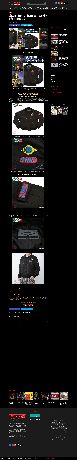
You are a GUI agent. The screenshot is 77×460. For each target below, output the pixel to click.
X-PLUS (59, 439)
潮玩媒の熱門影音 (54, 84)
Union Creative (65, 437)
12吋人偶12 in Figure (31, 8)
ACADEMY (53, 415)
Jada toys (58, 428)
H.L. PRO (58, 426)
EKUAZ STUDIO (61, 422)
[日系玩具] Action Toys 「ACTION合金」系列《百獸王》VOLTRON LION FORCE (63, 65)
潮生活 (12, 312)
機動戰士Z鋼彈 (26, 312)
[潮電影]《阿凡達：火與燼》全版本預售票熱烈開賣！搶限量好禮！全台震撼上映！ (63, 58)
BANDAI (31, 312)
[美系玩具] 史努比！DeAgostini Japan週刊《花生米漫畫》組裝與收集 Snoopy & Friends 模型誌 (30, 403)
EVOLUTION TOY (54, 424)
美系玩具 (53, 79)
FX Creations (62, 424)
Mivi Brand (63, 432)
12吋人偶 (53, 75)
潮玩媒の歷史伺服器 (55, 86)
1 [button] (38, 407)
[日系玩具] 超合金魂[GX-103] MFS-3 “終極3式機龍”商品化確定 (21, 402)
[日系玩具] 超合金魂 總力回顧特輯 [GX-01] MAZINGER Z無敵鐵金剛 (63, 47)
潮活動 (52, 77)
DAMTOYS (65, 418)
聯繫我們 (56, 458)
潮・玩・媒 (15, 458)
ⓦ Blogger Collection (64, 29)
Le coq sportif (61, 430)
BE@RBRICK (53, 418)
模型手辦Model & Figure (55, 8)
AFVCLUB (58, 415)
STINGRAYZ (53, 435)
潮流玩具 (10, 12)
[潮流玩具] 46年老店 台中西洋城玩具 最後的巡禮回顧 (63, 35)
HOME (10, 8)
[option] (13, 398)
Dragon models (54, 422)
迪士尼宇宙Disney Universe (38, 8)
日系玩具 (53, 73)
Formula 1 (53, 426)
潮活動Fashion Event (63, 8)
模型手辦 (53, 81)
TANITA (58, 435)
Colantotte (59, 418)
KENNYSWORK (54, 430)
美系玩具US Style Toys (23, 8)
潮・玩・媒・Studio (12, 22)
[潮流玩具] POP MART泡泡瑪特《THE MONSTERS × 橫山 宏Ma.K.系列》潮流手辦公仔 (63, 42)
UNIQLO (52, 437)
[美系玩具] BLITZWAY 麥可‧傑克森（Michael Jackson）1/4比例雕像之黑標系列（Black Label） (38, 403)
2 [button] (39, 407)
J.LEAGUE (53, 428)
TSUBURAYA (64, 435)
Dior (63, 420)
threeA (63, 439)
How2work (63, 426)
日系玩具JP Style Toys (16, 8)
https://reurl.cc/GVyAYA (28, 305)
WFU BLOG (35, 458)
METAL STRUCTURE (55, 432)
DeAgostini (59, 420)
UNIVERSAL (57, 437)
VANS (52, 439)
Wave (55, 439)
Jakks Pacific (64, 428)
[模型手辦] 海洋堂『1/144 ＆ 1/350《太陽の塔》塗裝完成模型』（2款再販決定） (63, 53)
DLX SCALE (53, 420)
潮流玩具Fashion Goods (47, 8)
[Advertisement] (28, 336)
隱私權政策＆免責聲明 (49, 458)
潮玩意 (16, 312)
